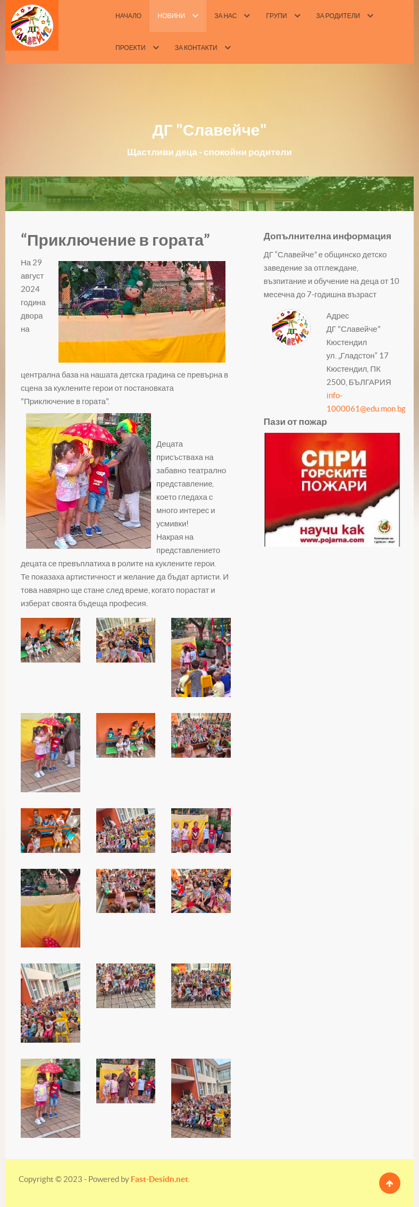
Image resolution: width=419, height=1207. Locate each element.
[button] (50, 640)
